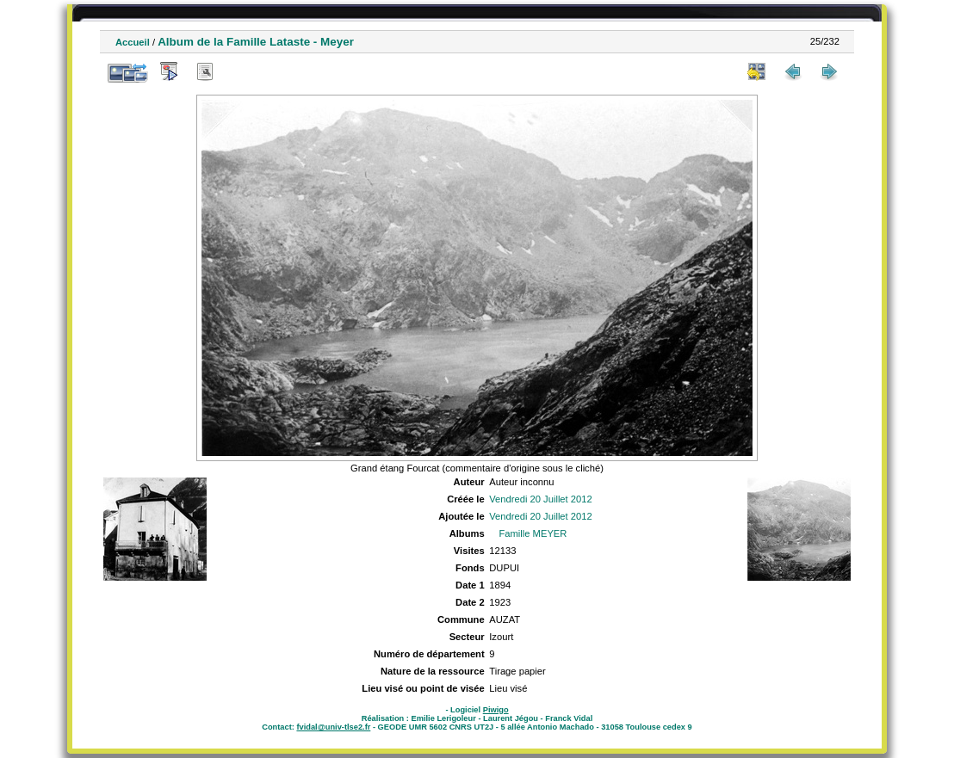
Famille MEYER (533, 533)
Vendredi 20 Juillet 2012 (540, 499)
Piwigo (496, 710)
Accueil (132, 42)
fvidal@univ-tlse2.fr (333, 727)
